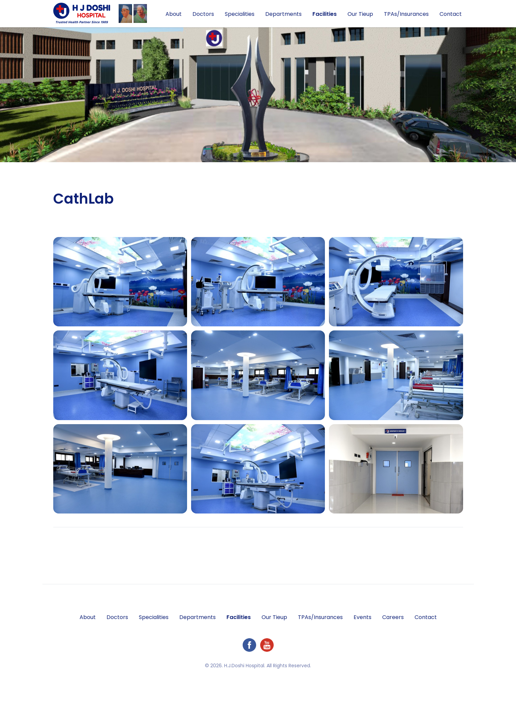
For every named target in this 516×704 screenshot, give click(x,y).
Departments (283, 14)
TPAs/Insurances (406, 14)
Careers (393, 617)
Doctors (203, 14)
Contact (450, 14)
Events (362, 617)
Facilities (324, 14)
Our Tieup (360, 14)
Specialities (239, 14)
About (173, 14)
